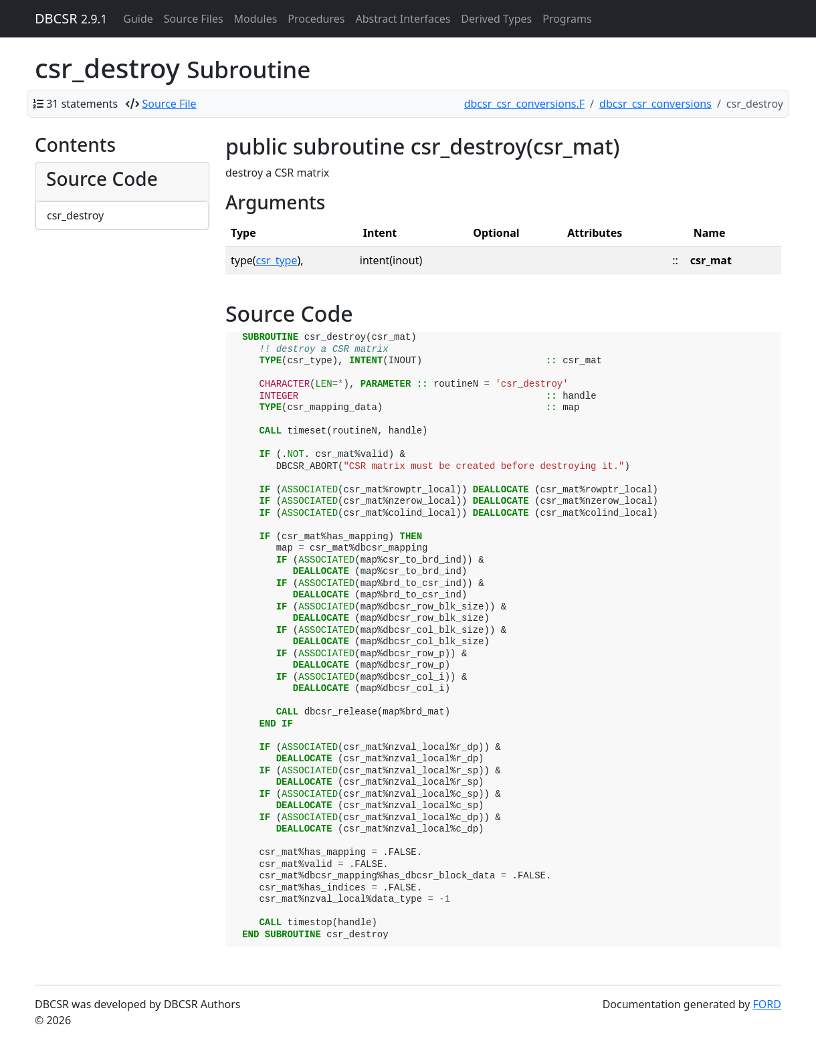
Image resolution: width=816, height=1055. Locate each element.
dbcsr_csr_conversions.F (524, 103)
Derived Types (496, 18)
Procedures (316, 18)
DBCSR (71, 18)
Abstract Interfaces (402, 18)
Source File (169, 103)
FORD (767, 1004)
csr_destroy (75, 215)
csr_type (277, 260)
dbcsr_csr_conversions (655, 103)
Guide (138, 18)
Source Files (193, 18)
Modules (256, 18)
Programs (566, 18)
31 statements (82, 103)
